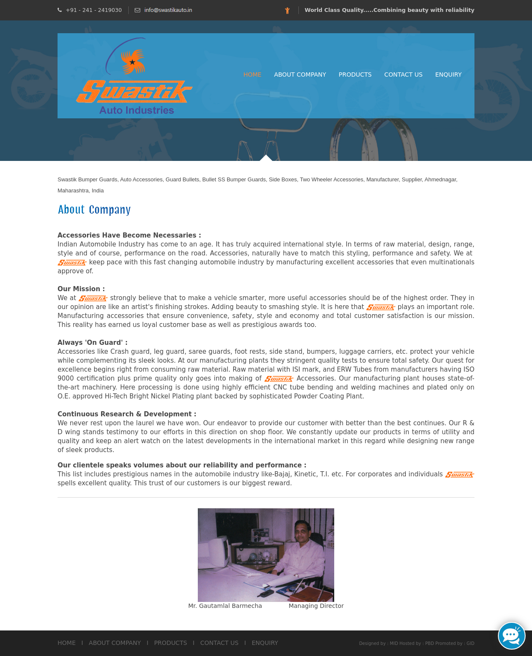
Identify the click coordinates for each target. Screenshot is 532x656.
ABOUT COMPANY (115, 642)
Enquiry (448, 74)
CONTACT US (219, 642)
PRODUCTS (170, 642)
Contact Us (403, 74)
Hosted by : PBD (416, 643)
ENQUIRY (265, 642)
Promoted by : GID (454, 643)
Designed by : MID (378, 643)
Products (355, 74)
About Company (300, 74)
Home (252, 74)
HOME (66, 642)
